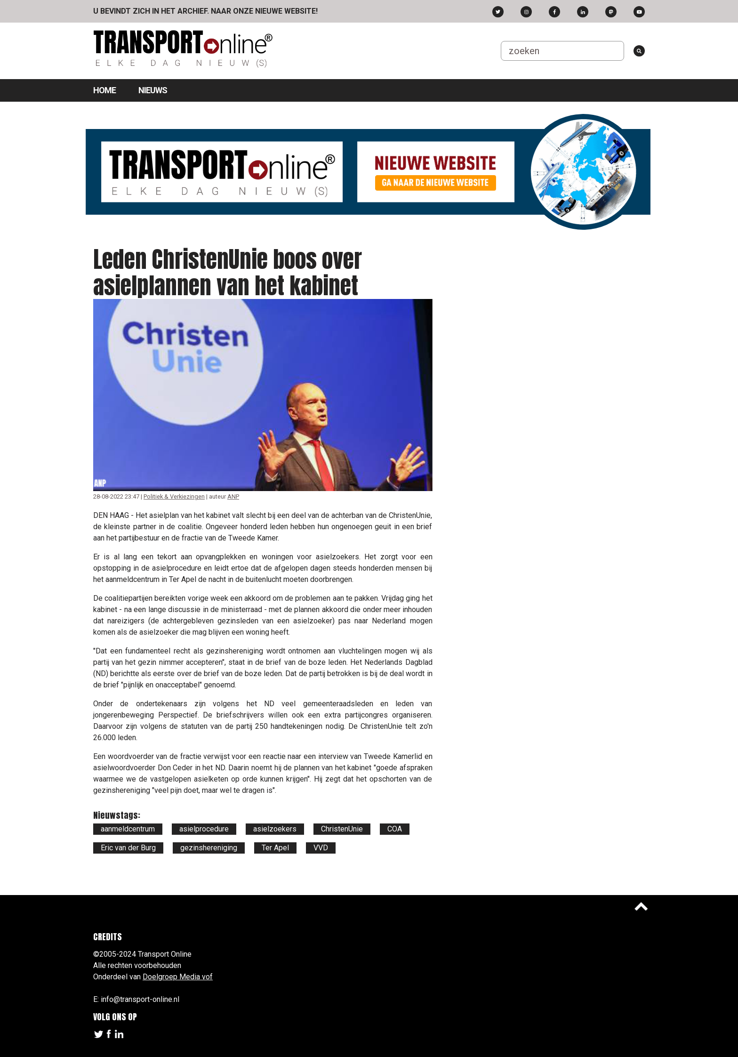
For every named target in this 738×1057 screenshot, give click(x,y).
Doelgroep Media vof (178, 976)
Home (104, 90)
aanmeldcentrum (128, 828)
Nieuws (152, 90)
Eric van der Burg (128, 847)
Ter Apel (275, 847)
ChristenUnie (342, 828)
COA (394, 828)
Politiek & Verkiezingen (174, 496)
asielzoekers (275, 828)
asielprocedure (204, 828)
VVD (320, 847)
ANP (233, 496)
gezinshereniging (208, 847)
